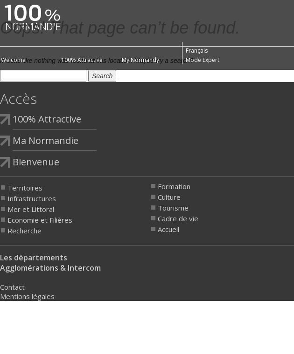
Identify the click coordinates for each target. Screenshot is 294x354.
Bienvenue (36, 162)
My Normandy (140, 60)
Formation (174, 186)
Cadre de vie (178, 218)
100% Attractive (82, 60)
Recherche (24, 230)
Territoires (24, 187)
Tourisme (173, 207)
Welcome (13, 60)
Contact (12, 287)
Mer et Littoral (30, 209)
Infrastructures (31, 198)
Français (197, 50)
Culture (169, 197)
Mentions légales (27, 296)
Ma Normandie (45, 140)
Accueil (168, 229)
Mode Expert (202, 60)
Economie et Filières (39, 220)
